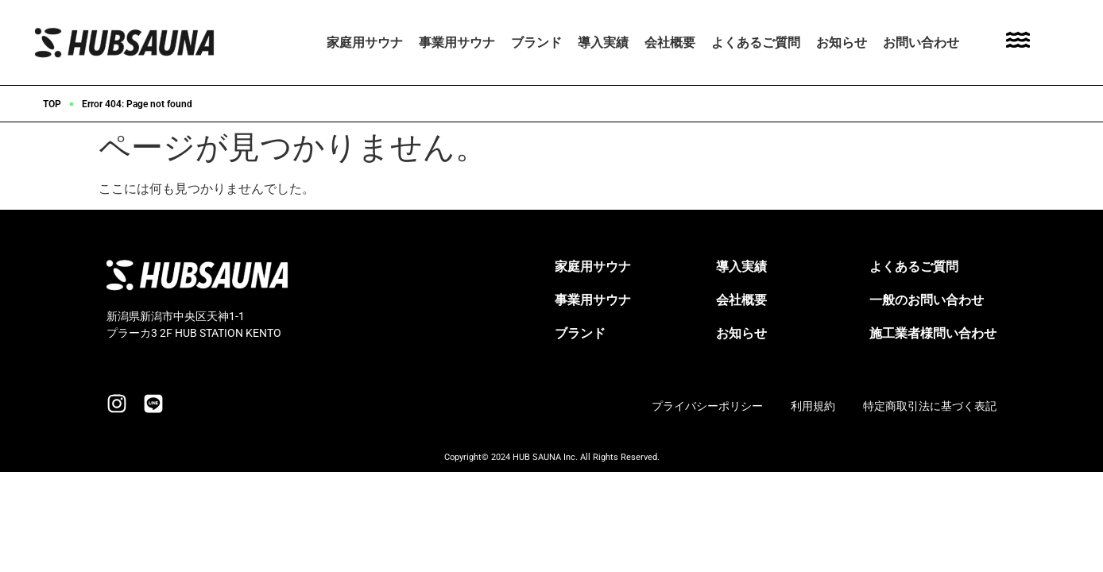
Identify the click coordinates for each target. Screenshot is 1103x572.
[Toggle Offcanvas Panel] (1018, 42)
